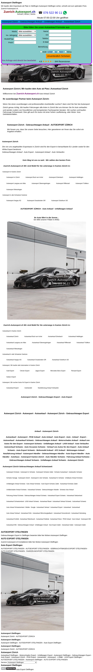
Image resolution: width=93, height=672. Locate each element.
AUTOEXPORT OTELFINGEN (14, 532)
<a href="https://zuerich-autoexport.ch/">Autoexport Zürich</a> (46, 270)
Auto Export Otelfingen (12, 545)
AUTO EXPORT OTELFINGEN (14, 539)
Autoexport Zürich (8, 636)
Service (19, 662)
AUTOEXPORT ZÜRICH (25, 636)
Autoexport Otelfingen (11, 3)
